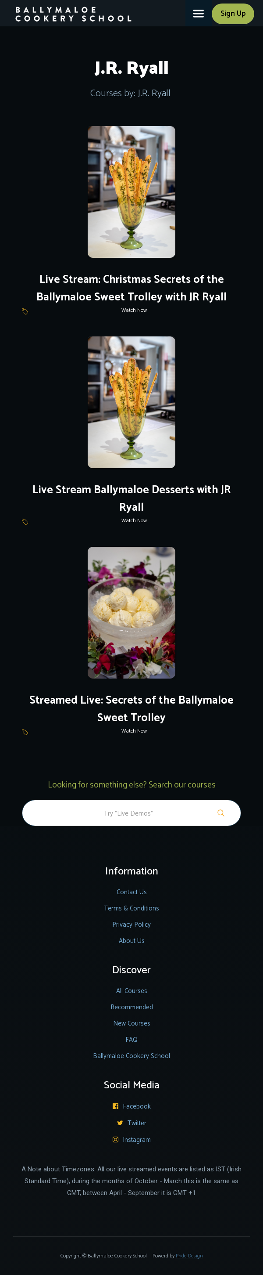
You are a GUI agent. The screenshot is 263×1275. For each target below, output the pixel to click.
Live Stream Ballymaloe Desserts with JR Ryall (131, 499)
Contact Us (132, 892)
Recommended (131, 1007)
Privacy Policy (131, 924)
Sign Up (232, 13)
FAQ (131, 1039)
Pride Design (189, 1256)
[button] (198, 13)
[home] (68, 11)
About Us (132, 940)
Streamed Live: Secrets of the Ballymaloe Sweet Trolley (131, 709)
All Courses (131, 991)
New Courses (131, 1023)
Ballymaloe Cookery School (131, 1056)
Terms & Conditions (131, 908)
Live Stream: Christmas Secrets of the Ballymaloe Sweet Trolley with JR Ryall (131, 288)
